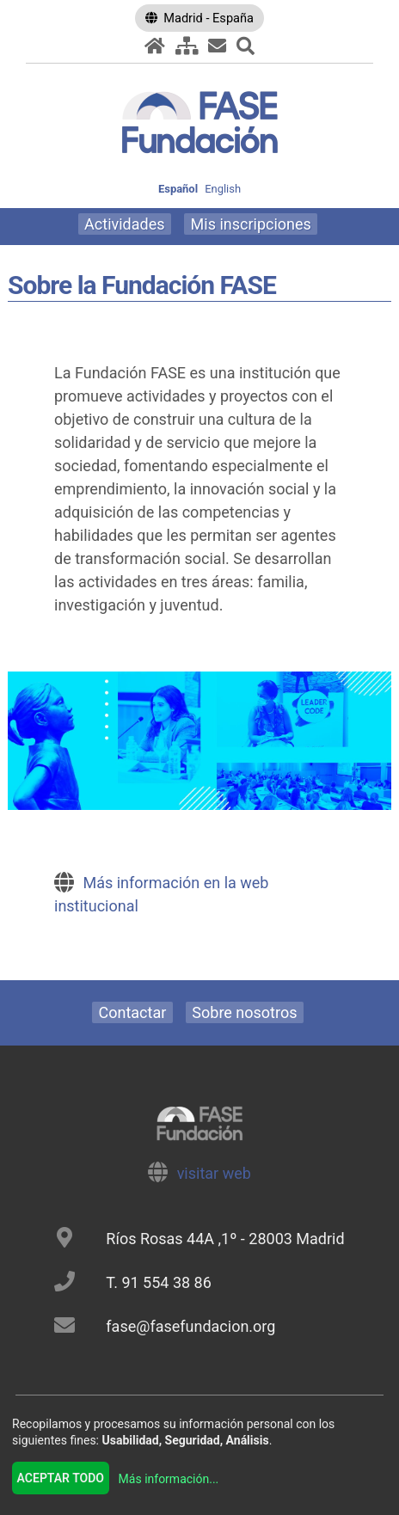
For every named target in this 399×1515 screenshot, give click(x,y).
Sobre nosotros (244, 1012)
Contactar (133, 1012)
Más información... (169, 1479)
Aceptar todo (60, 1478)
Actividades (124, 224)
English (223, 188)
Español (178, 188)
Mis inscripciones (251, 224)
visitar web (214, 1173)
